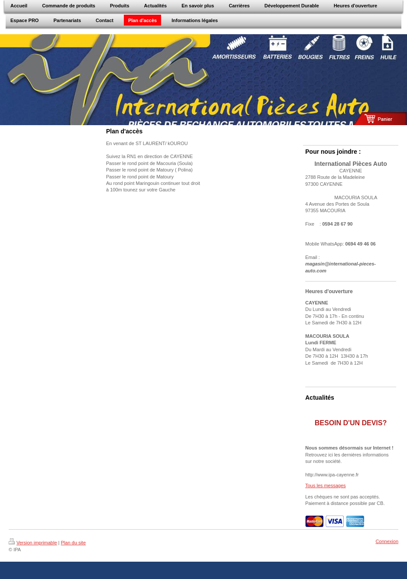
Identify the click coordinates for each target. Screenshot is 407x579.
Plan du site (73, 542)
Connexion (386, 541)
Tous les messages (325, 485)
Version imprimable (33, 542)
